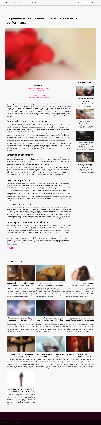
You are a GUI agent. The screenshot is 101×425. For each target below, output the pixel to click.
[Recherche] (83, 2)
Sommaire (39, 86)
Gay (28, 2)
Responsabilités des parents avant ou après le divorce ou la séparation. (85, 99)
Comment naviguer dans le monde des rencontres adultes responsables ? (79, 285)
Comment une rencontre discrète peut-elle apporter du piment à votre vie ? (21, 320)
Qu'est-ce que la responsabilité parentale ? (85, 122)
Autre (34, 2)
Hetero (14, 2)
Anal (21, 2)
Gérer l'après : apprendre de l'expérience (38, 97)
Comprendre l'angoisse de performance (38, 88)
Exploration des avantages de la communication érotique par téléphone (79, 356)
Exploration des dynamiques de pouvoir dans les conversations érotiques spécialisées (21, 356)
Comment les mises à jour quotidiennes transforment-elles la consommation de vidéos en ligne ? (80, 320)
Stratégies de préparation (38, 90)
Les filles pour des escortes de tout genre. (85, 143)
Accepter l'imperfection (38, 93)
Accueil (7, 10)
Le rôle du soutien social (38, 95)
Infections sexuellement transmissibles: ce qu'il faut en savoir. (85, 165)
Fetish (7, 2)
